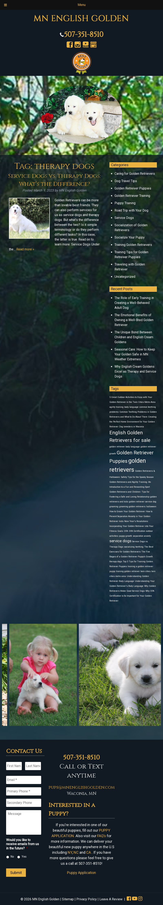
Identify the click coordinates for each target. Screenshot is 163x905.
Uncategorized (125, 277)
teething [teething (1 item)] (139, 546)
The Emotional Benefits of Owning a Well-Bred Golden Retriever (134, 320)
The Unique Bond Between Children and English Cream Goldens (134, 337)
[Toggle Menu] (5, 5)
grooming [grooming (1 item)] (113, 506)
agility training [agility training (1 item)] (116, 407)
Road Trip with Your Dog (131, 210)
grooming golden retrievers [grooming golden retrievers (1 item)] (132, 506)
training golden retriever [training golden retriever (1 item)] (128, 571)
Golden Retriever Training (132, 196)
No (12, 856)
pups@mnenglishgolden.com (81, 787)
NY (70, 852)
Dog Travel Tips (126, 181)
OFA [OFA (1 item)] (126, 531)
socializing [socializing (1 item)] (129, 546)
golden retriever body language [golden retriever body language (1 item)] (124, 446)
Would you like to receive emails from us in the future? (22, 844)
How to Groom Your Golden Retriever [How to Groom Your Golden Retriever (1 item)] (127, 511)
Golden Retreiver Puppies (133, 188)
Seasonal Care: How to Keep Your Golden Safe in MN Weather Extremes (135, 354)
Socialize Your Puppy (130, 237)
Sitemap (68, 899)
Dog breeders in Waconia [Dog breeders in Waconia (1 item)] (131, 426)
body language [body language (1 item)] (131, 407)
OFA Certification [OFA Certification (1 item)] (137, 531)
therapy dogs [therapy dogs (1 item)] (115, 561)
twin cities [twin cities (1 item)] (146, 571)
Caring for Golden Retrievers (135, 174)
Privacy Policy (86, 899)
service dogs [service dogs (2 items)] (120, 541)
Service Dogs (124, 218)
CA (88, 852)
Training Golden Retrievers (133, 245)
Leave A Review (110, 899)
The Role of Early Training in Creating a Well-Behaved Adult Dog (134, 303)
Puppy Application (81, 872)
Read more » (25, 249)
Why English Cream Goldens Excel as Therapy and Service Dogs (135, 371)
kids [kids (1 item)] (121, 521)
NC (76, 852)
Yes (24, 856)
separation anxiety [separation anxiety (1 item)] (142, 536)
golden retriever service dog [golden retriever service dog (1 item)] (142, 501)
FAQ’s (101, 836)
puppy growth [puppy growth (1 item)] (125, 536)
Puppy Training (125, 203)
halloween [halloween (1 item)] (151, 506)
